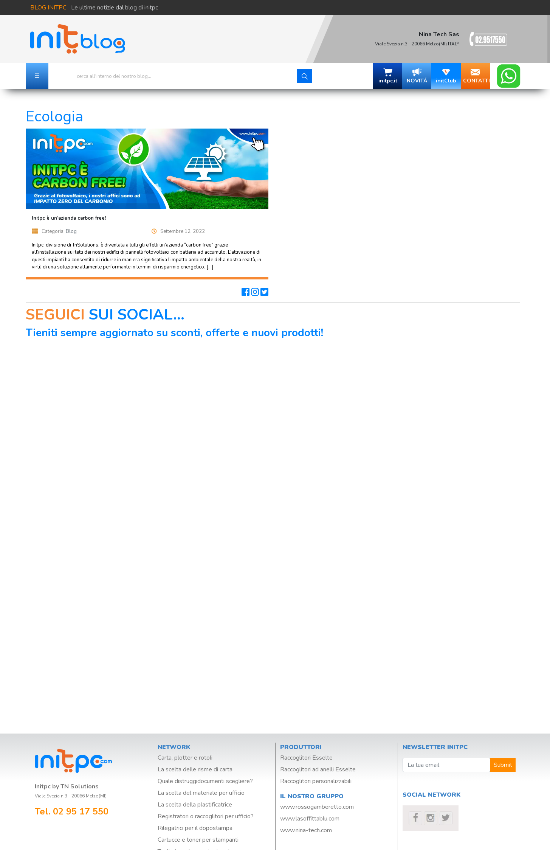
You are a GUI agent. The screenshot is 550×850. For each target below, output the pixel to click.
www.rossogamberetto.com (317, 807)
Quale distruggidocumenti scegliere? (205, 781)
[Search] (184, 76)
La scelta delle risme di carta (195, 769)
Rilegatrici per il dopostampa (195, 828)
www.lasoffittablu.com (309, 818)
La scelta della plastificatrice (195, 804)
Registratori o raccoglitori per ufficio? (206, 816)
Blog (71, 231)
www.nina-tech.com (306, 830)
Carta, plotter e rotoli (185, 758)
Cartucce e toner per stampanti (198, 840)
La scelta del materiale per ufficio (201, 793)
